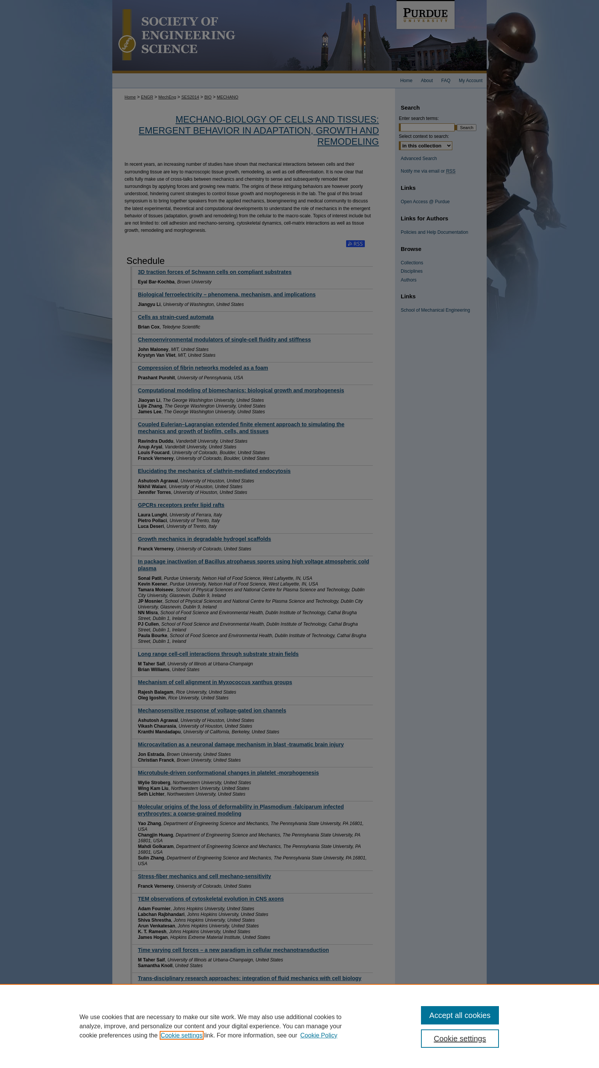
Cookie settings (181, 1035)
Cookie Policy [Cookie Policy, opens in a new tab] (318, 1035)
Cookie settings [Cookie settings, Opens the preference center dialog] (460, 1038)
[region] (299, 1026)
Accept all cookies (460, 1015)
